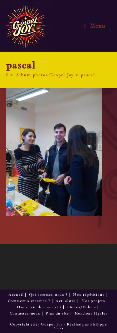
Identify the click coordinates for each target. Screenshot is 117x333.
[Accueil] (7, 75)
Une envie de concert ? (39, 307)
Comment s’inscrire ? (29, 300)
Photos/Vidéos (81, 307)
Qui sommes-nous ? (48, 294)
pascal (88, 75)
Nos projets (93, 300)
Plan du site (57, 313)
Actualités (66, 300)
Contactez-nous (25, 313)
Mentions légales (91, 313)
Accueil (16, 294)
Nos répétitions (88, 294)
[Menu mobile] (94, 26)
